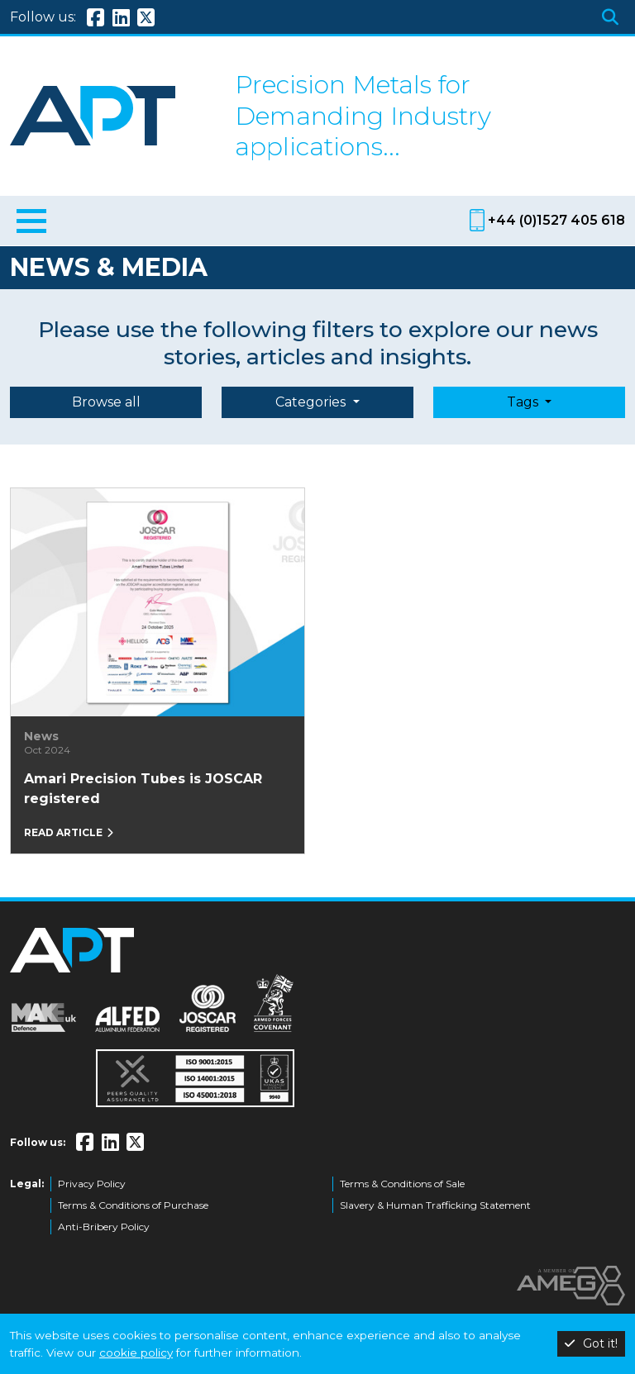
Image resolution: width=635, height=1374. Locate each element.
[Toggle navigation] (31, 223)
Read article (68, 832)
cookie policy (136, 1352)
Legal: (27, 1183)
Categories (312, 402)
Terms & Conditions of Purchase (133, 1205)
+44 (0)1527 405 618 (556, 220)
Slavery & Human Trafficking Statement (435, 1205)
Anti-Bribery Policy (104, 1226)
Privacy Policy (92, 1183)
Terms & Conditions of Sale (402, 1183)
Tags (524, 402)
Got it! (591, 1343)
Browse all (106, 402)
